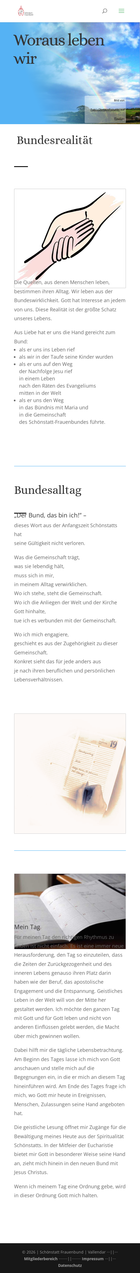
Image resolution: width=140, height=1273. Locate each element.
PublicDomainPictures (105, 109)
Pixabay (119, 118)
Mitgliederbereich (41, 1258)
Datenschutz (70, 1265)
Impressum (93, 1258)
